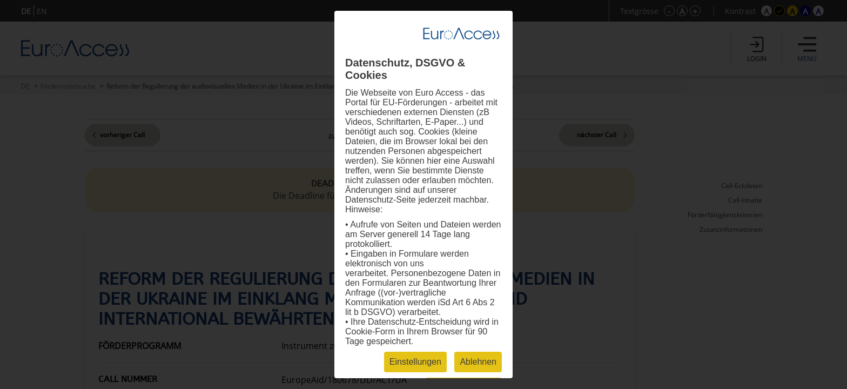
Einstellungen (415, 361)
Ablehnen (478, 361)
